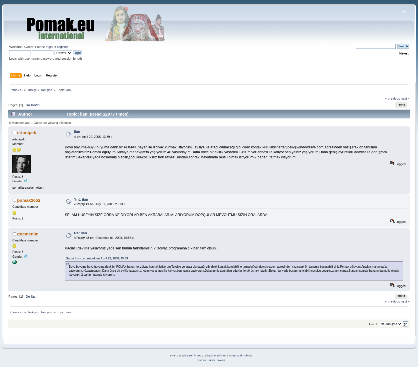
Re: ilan (80, 233)
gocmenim (28, 233)
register (62, 47)
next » (405, 98)
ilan (77, 132)
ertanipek (26, 132)
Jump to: (374, 324)
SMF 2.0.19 (177, 355)
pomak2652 (29, 200)
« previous (392, 98)
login (49, 47)
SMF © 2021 (195, 355)
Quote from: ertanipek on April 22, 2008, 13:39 (97, 258)
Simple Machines (215, 355)
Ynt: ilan (81, 199)
